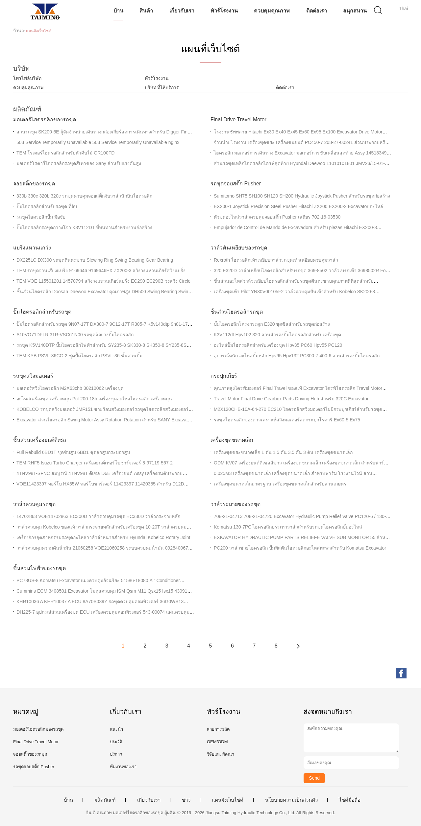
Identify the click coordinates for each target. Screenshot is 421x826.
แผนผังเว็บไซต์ (227, 800)
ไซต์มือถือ (349, 800)
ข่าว (186, 800)
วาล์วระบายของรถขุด (235, 504)
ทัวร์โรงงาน (224, 10)
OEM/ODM (217, 741)
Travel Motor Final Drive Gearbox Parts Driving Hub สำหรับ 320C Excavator (291, 398)
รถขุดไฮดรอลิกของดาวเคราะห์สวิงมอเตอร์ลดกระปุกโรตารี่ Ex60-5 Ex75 (287, 419)
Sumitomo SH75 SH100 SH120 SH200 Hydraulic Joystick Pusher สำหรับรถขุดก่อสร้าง (302, 196)
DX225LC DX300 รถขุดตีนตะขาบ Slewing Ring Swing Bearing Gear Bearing (94, 260)
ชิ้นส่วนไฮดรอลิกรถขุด (236, 312)
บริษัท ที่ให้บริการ (162, 87)
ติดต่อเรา (316, 10)
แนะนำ (116, 729)
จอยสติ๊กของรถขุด (34, 183)
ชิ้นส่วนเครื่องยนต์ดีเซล (39, 440)
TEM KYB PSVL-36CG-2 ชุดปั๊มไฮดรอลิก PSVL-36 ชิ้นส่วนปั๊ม (79, 355)
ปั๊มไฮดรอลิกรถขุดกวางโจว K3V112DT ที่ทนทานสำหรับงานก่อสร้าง (84, 227)
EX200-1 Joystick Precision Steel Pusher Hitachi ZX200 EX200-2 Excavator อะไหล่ (298, 206)
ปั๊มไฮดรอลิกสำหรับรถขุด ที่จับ (46, 206)
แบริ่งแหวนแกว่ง (32, 247)
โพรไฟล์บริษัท (27, 78)
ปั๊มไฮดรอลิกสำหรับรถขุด (42, 312)
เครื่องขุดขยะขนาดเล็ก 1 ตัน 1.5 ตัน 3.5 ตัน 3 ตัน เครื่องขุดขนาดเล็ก (283, 452)
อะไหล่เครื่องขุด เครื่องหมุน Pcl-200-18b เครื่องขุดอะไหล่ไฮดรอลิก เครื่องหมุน (94, 398)
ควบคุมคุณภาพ (272, 10)
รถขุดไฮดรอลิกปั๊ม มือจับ (40, 217)
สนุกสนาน (355, 10)
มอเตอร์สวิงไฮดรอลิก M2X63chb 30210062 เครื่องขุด (70, 388)
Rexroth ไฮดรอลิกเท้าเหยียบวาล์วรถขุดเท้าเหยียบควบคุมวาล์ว (276, 260)
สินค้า (146, 10)
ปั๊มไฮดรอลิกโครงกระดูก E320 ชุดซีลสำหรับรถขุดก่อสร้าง (272, 324)
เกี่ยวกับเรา (181, 10)
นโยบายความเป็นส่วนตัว (291, 800)
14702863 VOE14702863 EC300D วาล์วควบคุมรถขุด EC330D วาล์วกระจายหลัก (98, 516)
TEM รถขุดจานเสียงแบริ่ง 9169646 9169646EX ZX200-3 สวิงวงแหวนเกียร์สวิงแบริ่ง (101, 270)
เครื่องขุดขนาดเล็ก (231, 440)
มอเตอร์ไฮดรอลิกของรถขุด (44, 119)
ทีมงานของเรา (123, 766)
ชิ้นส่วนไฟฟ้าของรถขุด (39, 568)
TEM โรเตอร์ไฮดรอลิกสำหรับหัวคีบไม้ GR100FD (65, 152)
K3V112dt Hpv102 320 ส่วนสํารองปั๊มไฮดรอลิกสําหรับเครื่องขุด (277, 334)
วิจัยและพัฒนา (220, 754)
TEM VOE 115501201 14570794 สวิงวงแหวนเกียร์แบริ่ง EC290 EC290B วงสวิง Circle (103, 281)
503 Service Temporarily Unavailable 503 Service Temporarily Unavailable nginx (97, 142)
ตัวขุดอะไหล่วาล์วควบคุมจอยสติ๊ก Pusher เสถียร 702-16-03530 (277, 217)
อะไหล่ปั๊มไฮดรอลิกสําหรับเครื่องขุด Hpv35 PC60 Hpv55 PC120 (278, 345)
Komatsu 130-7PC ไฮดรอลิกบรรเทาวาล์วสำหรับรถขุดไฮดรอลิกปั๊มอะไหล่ (288, 527)
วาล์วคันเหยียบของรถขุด (238, 247)
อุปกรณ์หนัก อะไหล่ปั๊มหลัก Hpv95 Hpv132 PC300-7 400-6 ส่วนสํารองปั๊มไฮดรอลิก (297, 355)
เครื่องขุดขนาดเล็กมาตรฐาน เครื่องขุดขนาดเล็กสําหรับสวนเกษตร (280, 483)
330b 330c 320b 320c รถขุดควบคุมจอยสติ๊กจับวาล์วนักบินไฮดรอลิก (84, 196)
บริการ (116, 754)
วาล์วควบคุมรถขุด (34, 504)
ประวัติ (116, 741)
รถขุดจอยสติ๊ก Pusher (235, 183)
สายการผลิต (218, 729)
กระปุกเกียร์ (223, 376)
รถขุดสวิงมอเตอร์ (33, 376)
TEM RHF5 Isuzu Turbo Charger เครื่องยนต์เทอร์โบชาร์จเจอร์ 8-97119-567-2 (94, 462)
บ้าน (118, 10)
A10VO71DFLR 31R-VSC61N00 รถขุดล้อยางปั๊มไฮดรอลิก (75, 334)
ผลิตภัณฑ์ (104, 800)
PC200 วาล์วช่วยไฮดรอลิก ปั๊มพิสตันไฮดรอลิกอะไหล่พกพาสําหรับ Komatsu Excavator (300, 548)
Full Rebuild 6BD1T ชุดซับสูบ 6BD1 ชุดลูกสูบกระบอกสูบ (73, 452)
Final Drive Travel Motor (238, 119)
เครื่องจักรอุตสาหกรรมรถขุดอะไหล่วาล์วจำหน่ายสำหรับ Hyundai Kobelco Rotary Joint (103, 537)
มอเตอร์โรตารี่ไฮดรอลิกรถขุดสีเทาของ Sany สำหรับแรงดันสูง (78, 163)
